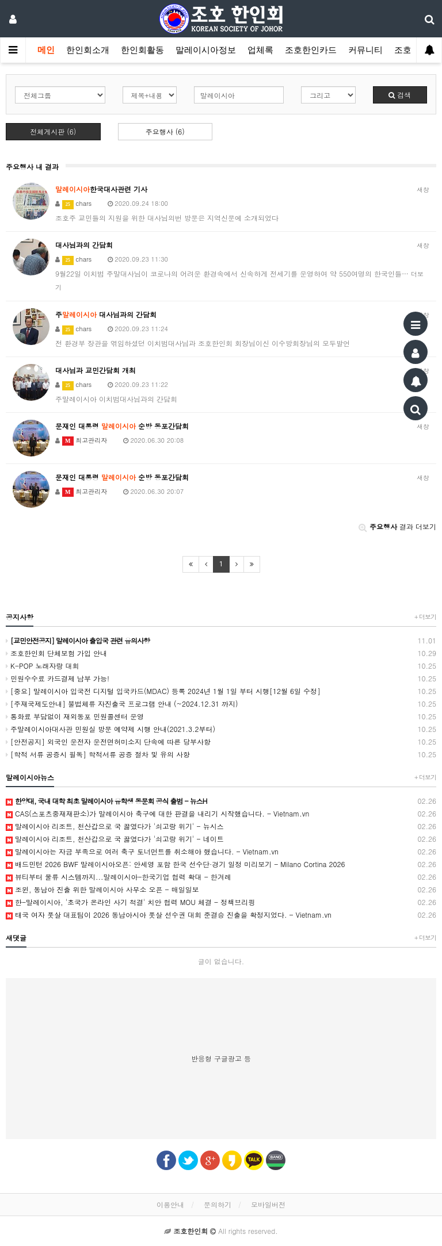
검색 (399, 94)
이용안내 (170, 1204)
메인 (46, 50)
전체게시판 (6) (53, 131)
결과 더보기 (397, 526)
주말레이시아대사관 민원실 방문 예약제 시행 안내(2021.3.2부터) (221, 729)
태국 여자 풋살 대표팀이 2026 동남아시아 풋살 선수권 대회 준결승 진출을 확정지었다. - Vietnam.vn (221, 914)
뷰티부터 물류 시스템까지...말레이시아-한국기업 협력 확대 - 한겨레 (221, 877)
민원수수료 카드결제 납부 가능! (221, 678)
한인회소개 (87, 50)
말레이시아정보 (206, 50)
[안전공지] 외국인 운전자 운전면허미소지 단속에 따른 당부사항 (221, 741)
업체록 (260, 50)
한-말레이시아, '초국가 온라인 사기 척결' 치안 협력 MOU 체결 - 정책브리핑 (221, 902)
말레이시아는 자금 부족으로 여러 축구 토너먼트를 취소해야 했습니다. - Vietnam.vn (221, 851)
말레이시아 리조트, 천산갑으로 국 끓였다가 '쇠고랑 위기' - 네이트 (221, 839)
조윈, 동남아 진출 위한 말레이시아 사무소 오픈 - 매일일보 (221, 889)
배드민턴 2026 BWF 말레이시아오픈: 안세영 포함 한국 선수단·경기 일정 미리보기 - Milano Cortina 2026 (221, 864)
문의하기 (217, 1204)
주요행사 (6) (165, 131)
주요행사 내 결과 (32, 166)
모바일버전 (268, 1204)
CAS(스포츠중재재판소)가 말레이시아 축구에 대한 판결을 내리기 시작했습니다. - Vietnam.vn (221, 813)
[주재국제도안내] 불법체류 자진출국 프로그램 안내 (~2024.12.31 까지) (221, 703)
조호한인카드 (311, 50)
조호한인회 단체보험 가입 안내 (221, 653)
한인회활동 (142, 50)
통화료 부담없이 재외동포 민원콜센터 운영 (221, 716)
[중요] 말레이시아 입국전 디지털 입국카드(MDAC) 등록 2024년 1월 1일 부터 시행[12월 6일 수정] (221, 691)
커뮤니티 (365, 50)
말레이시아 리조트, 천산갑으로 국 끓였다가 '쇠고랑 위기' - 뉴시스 (221, 826)
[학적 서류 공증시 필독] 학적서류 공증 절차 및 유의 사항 (221, 754)
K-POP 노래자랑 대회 (221, 666)
